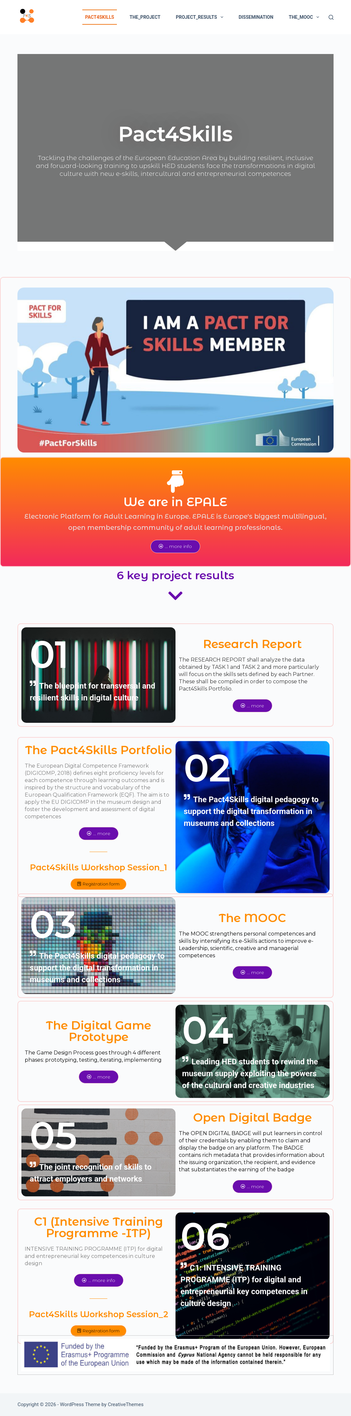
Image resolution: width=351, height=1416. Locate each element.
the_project (144, 17)
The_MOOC (305, 17)
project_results (201, 17)
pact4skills (99, 17)
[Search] (331, 17)
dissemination (256, 17)
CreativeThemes (126, 1404)
